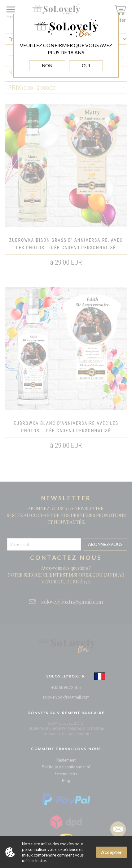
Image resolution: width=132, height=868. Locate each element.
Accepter (111, 852)
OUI (86, 65)
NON (47, 65)
